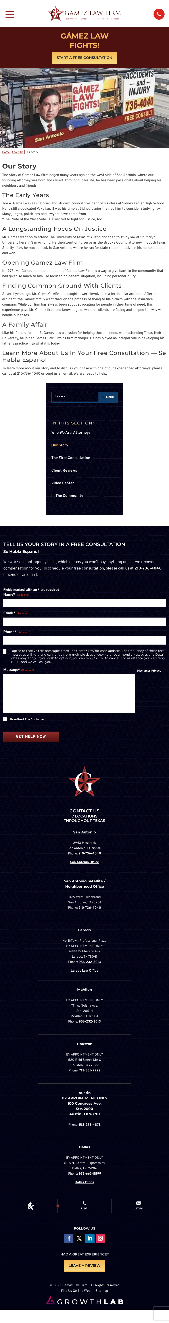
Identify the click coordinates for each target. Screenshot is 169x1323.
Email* (16, 614)
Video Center (62, 483)
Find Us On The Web (75, 1291)
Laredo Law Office (84, 971)
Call (84, 1208)
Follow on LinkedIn (89, 1239)
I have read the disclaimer (26, 719)
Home (6, 152)
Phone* (16, 632)
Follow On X (79, 1239)
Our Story (59, 445)
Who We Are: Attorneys (70, 432)
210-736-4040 (28, 374)
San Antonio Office (84, 862)
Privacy (156, 671)
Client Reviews (64, 470)
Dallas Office (84, 1182)
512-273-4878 (90, 1125)
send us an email (58, 374)
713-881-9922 (89, 1071)
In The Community (67, 496)
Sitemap (102, 1291)
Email (139, 1208)
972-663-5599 (90, 1174)
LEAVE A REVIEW (84, 1265)
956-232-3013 (90, 962)
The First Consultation (70, 458)
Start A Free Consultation (84, 58)
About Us (17, 152)
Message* (18, 670)
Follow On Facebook (68, 1239)
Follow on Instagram (100, 1239)
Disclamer (143, 671)
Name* (16, 595)
